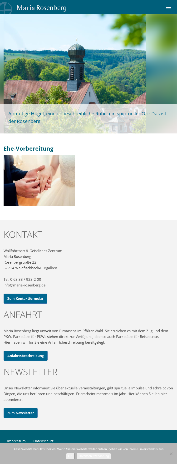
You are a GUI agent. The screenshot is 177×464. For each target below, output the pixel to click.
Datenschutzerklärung (94, 456)
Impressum (16, 441)
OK (70, 456)
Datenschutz (43, 441)
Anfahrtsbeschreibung (25, 355)
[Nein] (171, 453)
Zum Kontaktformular (25, 298)
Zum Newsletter (20, 413)
